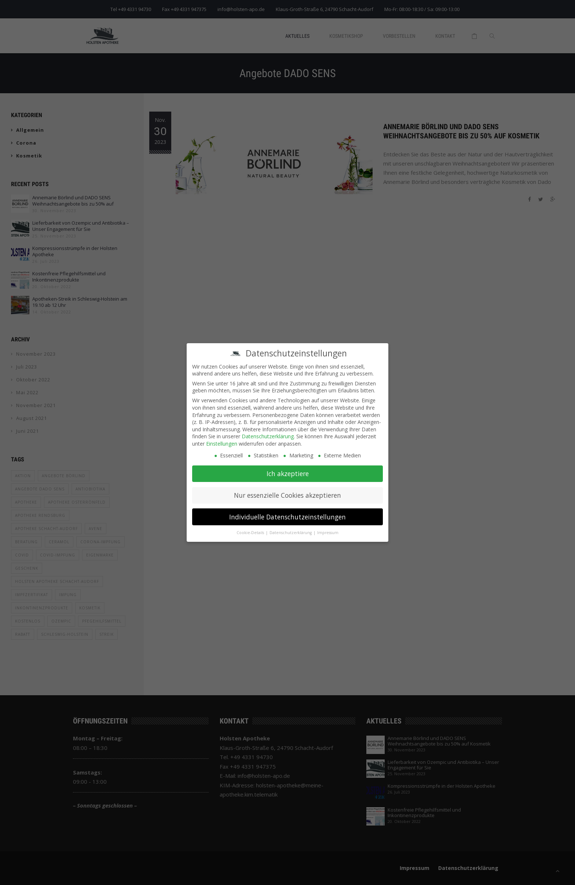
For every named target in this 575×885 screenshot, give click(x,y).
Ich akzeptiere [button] (288, 469)
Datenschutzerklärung (268, 432)
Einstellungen (221, 439)
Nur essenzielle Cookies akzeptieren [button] (287, 491)
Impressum (327, 528)
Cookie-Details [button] (251, 528)
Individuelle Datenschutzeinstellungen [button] (287, 512)
